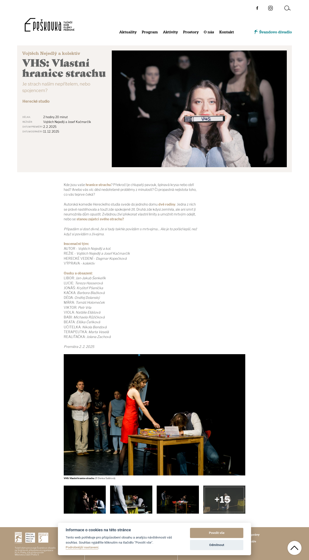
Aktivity (170, 32)
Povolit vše (216, 533)
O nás (209, 32)
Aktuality (128, 32)
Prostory (191, 32)
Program (150, 32)
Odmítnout (216, 545)
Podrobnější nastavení (82, 547)
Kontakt (226, 32)
